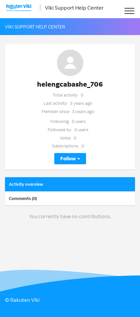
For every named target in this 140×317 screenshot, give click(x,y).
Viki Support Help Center (74, 7)
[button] (129, 10)
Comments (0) (23, 198)
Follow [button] (68, 158)
